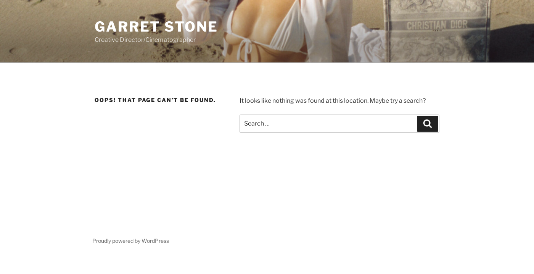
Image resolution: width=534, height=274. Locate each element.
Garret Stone (156, 26)
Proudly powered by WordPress (130, 240)
